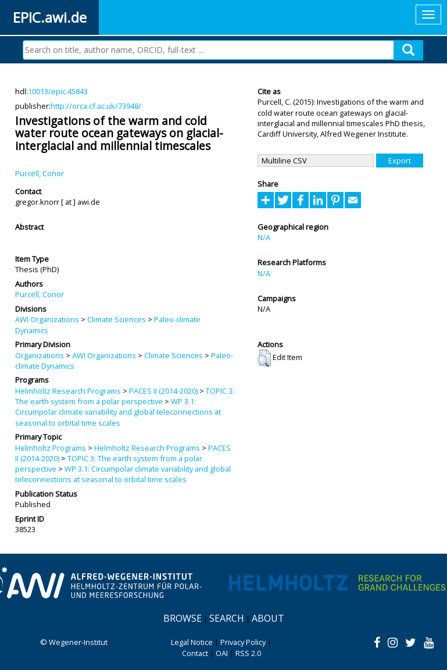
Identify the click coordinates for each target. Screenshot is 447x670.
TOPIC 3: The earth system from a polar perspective (124, 396)
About (268, 618)
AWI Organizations (47, 319)
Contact (195, 653)
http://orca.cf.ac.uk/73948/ (96, 106)
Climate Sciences (116, 319)
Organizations (39, 355)
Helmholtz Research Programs (68, 391)
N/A (264, 237)
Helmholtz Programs (50, 448)
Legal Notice (192, 642)
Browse (182, 618)
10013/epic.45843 (58, 91)
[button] (264, 358)
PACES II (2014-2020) (163, 391)
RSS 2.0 (248, 653)
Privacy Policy (243, 642)
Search (226, 618)
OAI (222, 653)
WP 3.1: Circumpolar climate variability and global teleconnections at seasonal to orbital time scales (118, 412)
